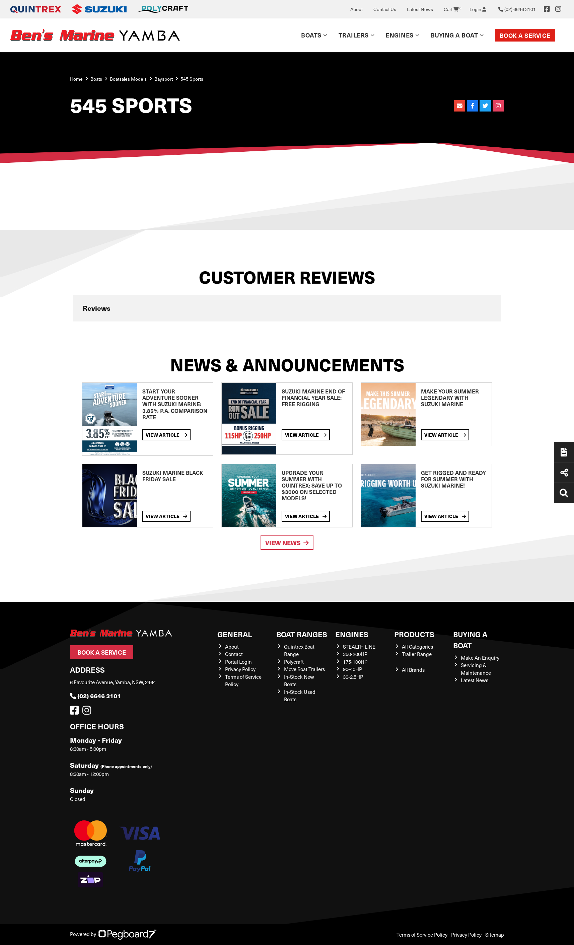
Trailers (354, 35)
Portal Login (238, 661)
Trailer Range (417, 654)
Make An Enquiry (480, 657)
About (356, 9)
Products (414, 634)
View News (287, 542)
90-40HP (352, 669)
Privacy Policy (240, 669)
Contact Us (384, 9)
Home (76, 79)
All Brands (413, 669)
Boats (311, 35)
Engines (399, 35)
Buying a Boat (454, 35)
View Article (166, 434)
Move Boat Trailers (304, 669)
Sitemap (494, 934)
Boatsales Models (128, 79)
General (234, 634)
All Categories (417, 646)
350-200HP (355, 654)
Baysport (163, 79)
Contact (234, 654)
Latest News (420, 9)
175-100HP (355, 661)
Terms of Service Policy (422, 934)
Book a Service (525, 35)
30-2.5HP (353, 676)
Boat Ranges (301, 634)
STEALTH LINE (359, 646)
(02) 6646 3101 (95, 696)
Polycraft (294, 661)
